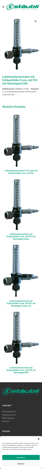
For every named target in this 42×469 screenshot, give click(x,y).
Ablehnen (21, 464)
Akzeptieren (21, 457)
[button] (39, 439)
